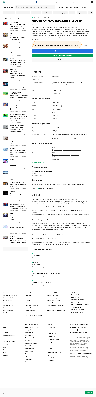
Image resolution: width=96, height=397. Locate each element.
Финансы (72, 13)
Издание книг (56, 159)
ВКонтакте (5, 374)
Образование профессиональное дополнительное (66, 150)
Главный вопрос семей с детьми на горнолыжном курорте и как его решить (18, 163)
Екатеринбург (29, 359)
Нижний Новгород (30, 375)
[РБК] (4, 2)
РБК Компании (11, 2)
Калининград (29, 370)
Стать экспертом (7, 329)
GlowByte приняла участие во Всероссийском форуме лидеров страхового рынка (19, 195)
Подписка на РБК (22, 2)
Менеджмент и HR (9, 13)
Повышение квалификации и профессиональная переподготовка (18, 141)
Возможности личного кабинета (34, 347)
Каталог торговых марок (53, 329)
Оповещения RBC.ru (53, 368)
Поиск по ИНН (75, 326)
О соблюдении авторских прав (78, 362)
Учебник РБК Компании (32, 334)
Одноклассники (7, 379)
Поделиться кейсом (8, 334)
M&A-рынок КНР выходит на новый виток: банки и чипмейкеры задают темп (17, 26)
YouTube (5, 382)
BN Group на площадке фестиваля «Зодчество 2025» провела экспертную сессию (18, 240)
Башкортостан (29, 364)
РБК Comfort (51, 356)
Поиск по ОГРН (75, 324)
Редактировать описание (86, 44)
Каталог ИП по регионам (53, 332)
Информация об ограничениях (78, 356)
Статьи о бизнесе (30, 337)
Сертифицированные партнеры (11, 342)
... (73, 1)
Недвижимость (59, 2)
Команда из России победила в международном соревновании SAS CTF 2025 (18, 118)
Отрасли (50, 2)
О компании (6, 356)
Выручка (41, 188)
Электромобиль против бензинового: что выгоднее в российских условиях (18, 129)
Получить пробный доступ (10, 327)
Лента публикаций (11, 19)
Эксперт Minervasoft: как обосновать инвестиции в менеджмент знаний (17, 229)
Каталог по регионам (52, 325)
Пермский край (29, 378)
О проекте (83, 7)
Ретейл (90, 13)
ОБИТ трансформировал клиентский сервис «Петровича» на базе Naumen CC (19, 37)
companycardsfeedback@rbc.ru (84, 382)
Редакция (5, 362)
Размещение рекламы (8, 364)
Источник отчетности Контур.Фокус (80, 334)
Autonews (67, 2)
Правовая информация (76, 359)
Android (50, 378)
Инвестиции (32, 2)
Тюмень (27, 386)
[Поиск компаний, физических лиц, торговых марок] (35, 7)
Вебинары (28, 329)
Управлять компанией (62, 51)
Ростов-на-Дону (29, 380)
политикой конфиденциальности (63, 394)
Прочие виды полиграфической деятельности (65, 155)
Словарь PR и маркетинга (78, 339)
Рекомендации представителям (55, 334)
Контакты (73, 321)
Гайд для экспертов (31, 339)
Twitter (4, 376)
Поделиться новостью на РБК (10, 325)
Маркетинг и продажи (60, 13)
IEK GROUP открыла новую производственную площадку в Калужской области (18, 62)
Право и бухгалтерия (23, 13)
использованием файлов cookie (43, 394)
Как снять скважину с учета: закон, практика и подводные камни (18, 152)
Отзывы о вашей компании (10, 332)
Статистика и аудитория (77, 329)
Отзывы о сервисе (8, 339)
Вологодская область (31, 367)
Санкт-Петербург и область (32, 356)
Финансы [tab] (55, 66)
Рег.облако (51, 387)
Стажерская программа (9, 367)
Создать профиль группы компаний (12, 337)
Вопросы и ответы (76, 336)
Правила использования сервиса (55, 337)
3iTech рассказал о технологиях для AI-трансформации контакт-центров (18, 217)
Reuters (89, 387)
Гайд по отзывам (30, 342)
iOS (49, 375)
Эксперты (60, 7)
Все (34, 188)
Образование (35, 24)
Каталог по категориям (53, 327)
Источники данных (76, 331)
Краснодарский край (31, 372)
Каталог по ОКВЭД (52, 322)
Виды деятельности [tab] (45, 66)
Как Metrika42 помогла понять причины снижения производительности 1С (18, 175)
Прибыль (50, 188)
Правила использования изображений (57, 339)
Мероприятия (43, 2)
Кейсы (66, 7)
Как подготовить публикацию (34, 344)
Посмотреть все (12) (38, 162)
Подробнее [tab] (35, 39)
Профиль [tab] (34, 66)
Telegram (5, 384)
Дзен (4, 387)
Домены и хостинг (53, 384)
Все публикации (15, 249)
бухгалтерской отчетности (77, 184)
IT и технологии (35, 13)
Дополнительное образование (48, 24)
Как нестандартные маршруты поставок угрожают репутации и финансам (19, 107)
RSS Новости (51, 366)
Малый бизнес (47, 13)
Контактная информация (9, 359)
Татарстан (28, 383)
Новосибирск (29, 362)
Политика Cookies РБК (77, 341)
